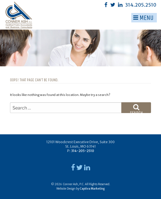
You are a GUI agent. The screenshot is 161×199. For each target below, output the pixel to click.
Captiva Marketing (92, 188)
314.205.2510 (140, 5)
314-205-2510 (82, 151)
